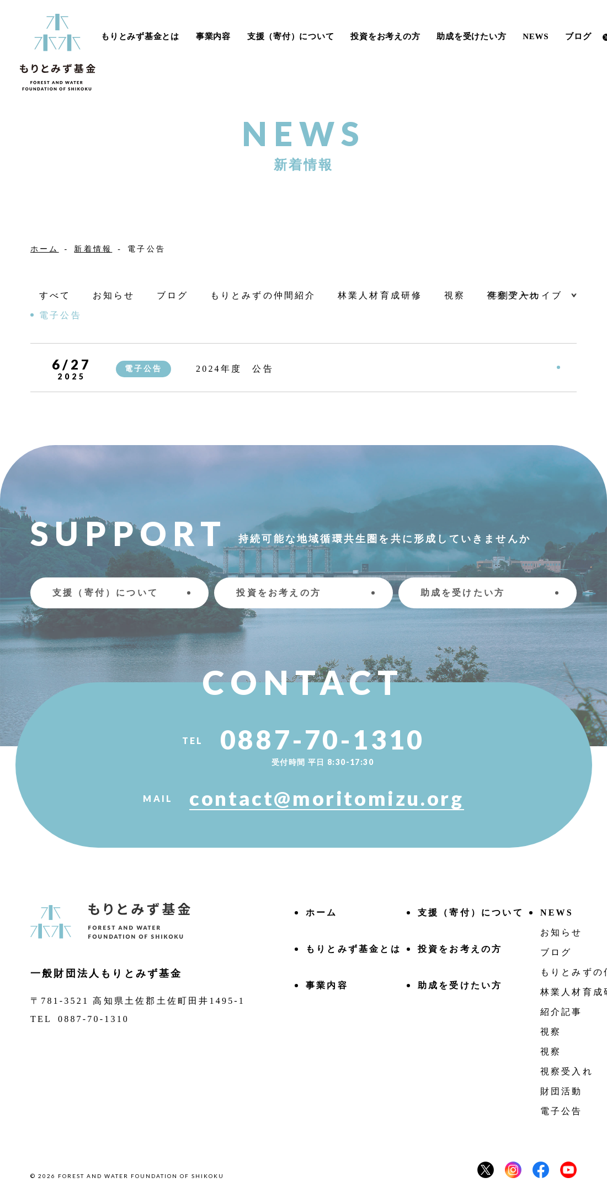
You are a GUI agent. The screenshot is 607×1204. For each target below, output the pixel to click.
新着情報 (93, 249)
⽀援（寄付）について (290, 36)
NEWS (536, 36)
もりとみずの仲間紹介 (263, 295)
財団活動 (561, 1091)
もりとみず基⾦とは (140, 36)
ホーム (44, 249)
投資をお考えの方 (385, 36)
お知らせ (114, 295)
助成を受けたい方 (471, 36)
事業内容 (213, 36)
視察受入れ (566, 1071)
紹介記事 (561, 1011)
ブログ (578, 36)
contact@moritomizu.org (326, 798)
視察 (550, 1031)
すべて (55, 295)
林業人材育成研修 (380, 295)
